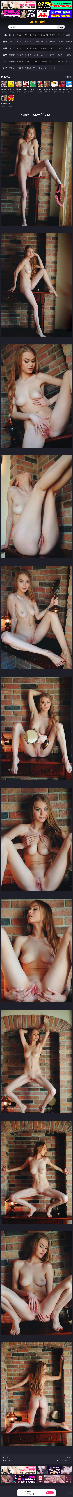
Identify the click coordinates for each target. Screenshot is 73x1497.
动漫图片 (36, 55)
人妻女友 (28, 61)
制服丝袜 (44, 48)
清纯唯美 (52, 55)
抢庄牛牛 (69, 35)
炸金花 (52, 35)
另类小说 (52, 61)
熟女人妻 (44, 42)
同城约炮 (12, 68)
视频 (5, 41)
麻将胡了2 (44, 35)
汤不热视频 (36, 68)
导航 (5, 68)
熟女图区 (61, 55)
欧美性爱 (36, 48)
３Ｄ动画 (36, 42)
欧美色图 (28, 55)
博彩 (5, 35)
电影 (5, 48)
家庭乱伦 (20, 61)
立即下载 (49, 1493)
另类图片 (69, 55)
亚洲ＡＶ (12, 42)
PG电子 (11, 35)
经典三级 (52, 48)
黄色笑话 (61, 61)
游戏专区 (36, 35)
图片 (5, 54)
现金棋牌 (61, 35)
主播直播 (61, 42)
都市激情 (12, 61)
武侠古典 (36, 61)
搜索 (61, 27)
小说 (5, 61)
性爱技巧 (69, 61)
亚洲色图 (20, 55)
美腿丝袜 (44, 55)
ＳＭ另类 (69, 42)
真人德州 (20, 35)
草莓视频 (28, 68)
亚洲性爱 (12, 48)
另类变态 (69, 48)
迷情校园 (44, 61)
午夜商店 (20, 68)
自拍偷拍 (20, 42)
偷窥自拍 (12, 55)
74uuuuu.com (36, 22)
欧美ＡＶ (28, 42)
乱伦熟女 (61, 48)
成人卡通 (28, 48)
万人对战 (28, 35)
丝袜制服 (52, 42)
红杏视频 (44, 68)
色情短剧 (52, 68)
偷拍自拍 (20, 48)
